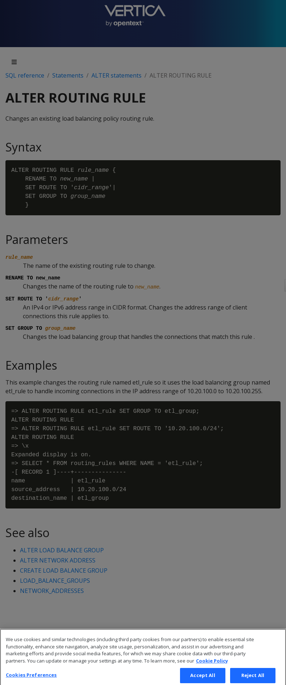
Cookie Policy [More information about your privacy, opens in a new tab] (212, 668)
